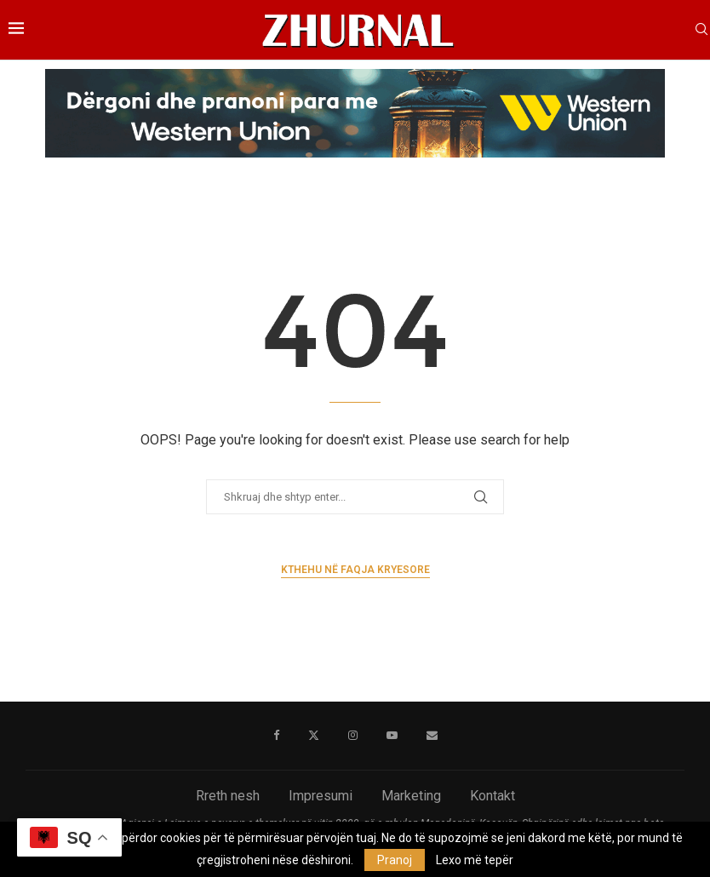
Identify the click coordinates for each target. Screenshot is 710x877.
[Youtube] (392, 735)
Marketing (411, 796)
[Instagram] (353, 735)
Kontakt (492, 796)
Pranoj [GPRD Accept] (394, 860)
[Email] (432, 735)
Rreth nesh (228, 796)
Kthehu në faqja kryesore (355, 570)
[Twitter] (313, 735)
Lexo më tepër (474, 860)
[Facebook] (276, 735)
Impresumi (320, 796)
